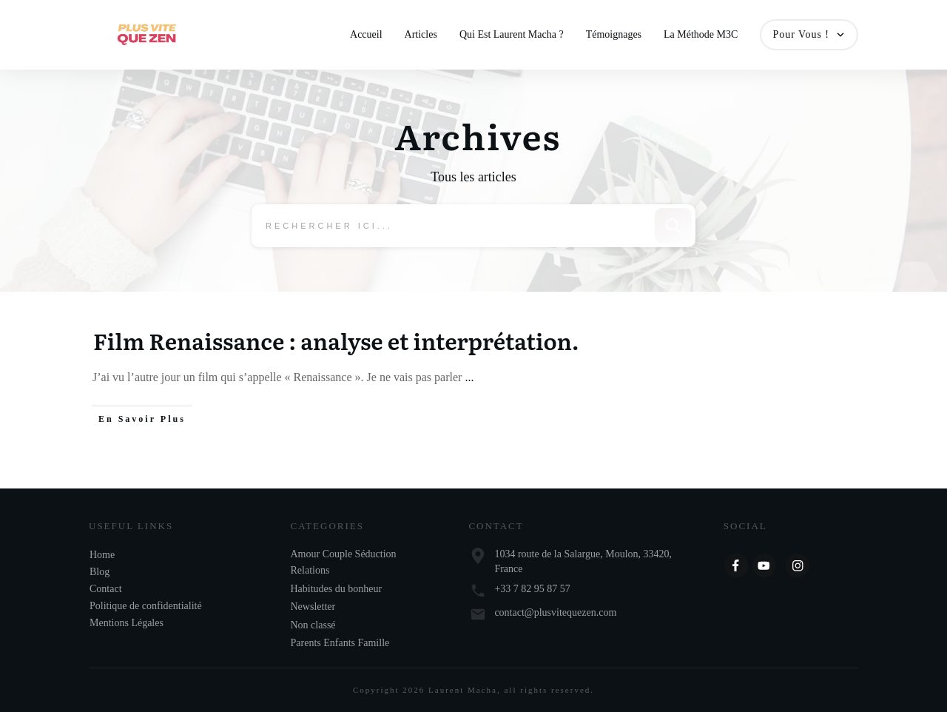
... (469, 378)
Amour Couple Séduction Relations (344, 562)
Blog (99, 571)
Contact (106, 588)
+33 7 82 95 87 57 (532, 588)
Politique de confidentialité (146, 605)
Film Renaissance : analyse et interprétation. (336, 341)
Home (102, 554)
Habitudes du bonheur (336, 588)
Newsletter (313, 606)
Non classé (313, 625)
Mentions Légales (127, 622)
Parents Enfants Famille (340, 642)
